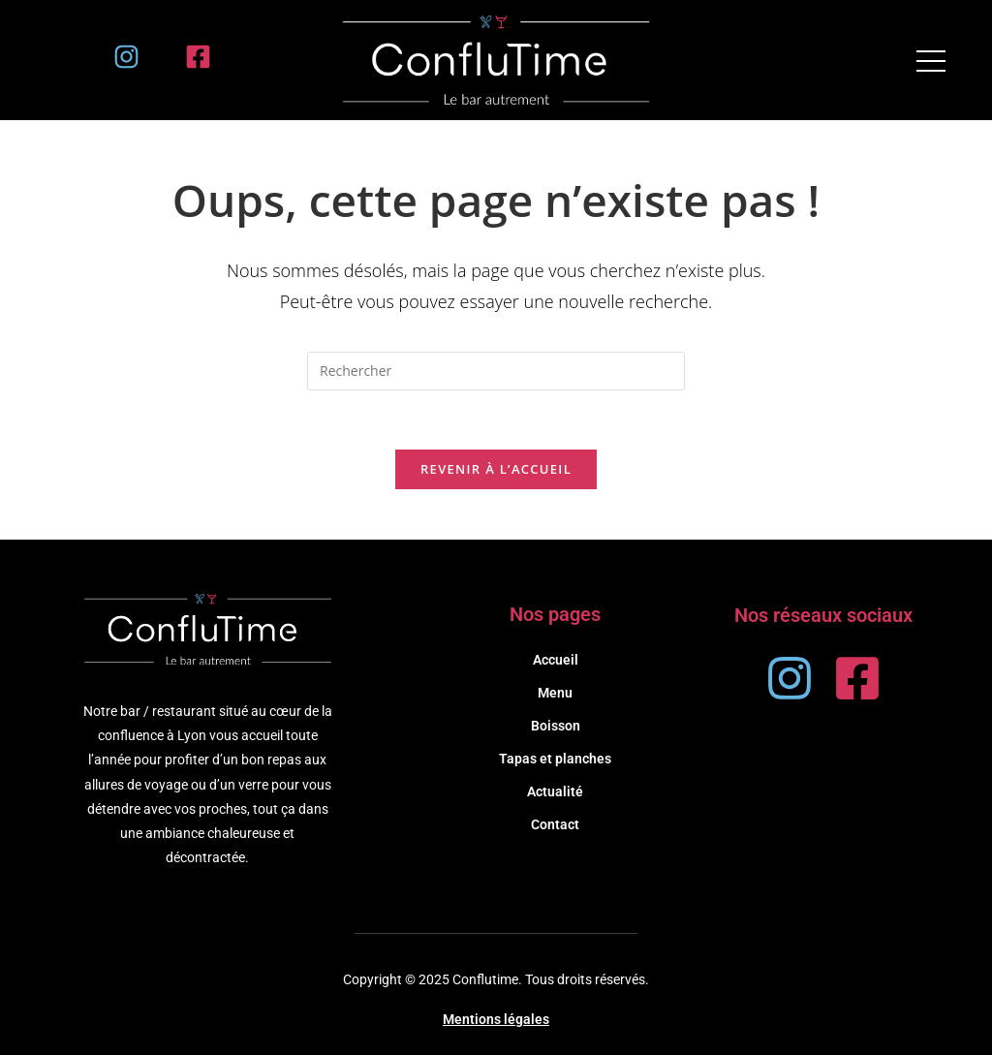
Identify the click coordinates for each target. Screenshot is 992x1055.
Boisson (555, 725)
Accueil (555, 659)
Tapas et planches (555, 758)
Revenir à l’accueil (496, 469)
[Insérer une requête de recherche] (496, 371)
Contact (555, 824)
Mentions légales (496, 1019)
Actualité (555, 791)
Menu (555, 692)
